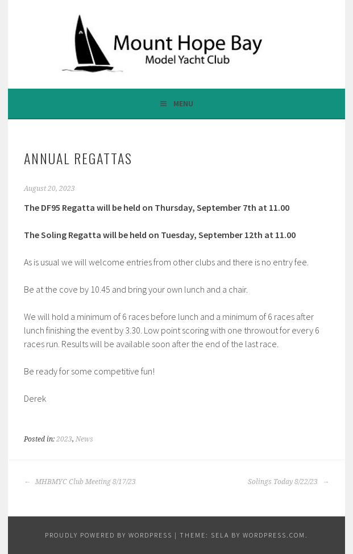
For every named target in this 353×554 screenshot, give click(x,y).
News (84, 439)
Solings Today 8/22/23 (288, 482)
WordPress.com (274, 535)
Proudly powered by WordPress (108, 535)
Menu (183, 103)
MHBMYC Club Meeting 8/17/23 (80, 482)
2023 (64, 439)
